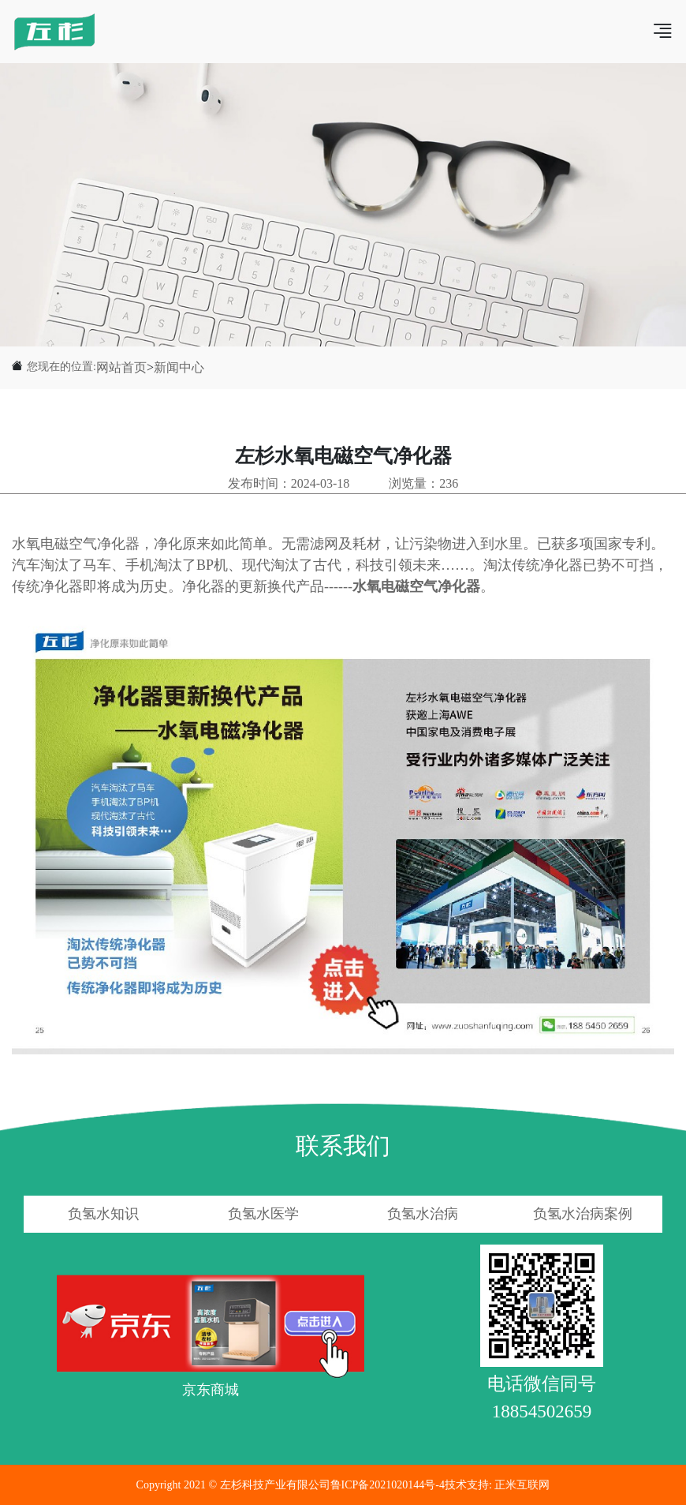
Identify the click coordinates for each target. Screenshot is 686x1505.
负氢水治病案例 (582, 1214)
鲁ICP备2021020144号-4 (387, 1485)
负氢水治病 (422, 1214)
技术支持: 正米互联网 (497, 1485)
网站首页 (121, 367)
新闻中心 (179, 367)
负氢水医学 (263, 1214)
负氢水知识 (103, 1214)
